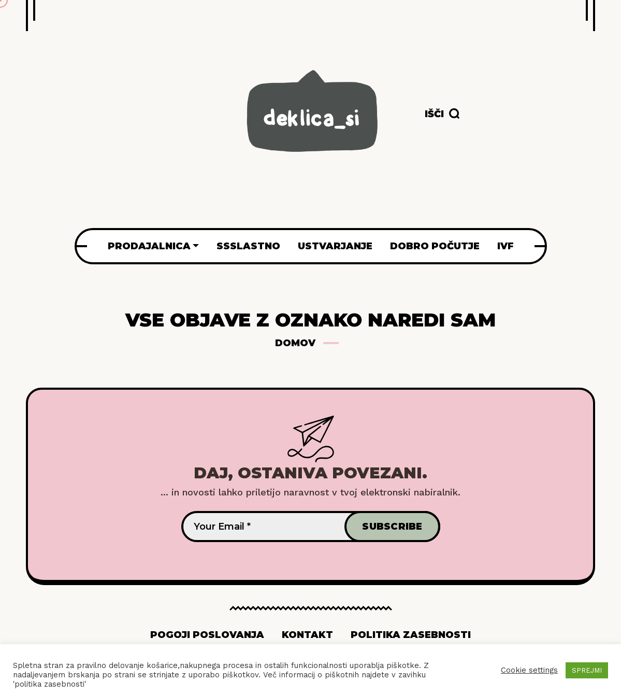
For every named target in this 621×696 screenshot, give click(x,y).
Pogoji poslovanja (207, 635)
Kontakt (307, 635)
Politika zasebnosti (411, 635)
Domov (295, 343)
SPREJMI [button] (587, 670)
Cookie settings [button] (529, 670)
